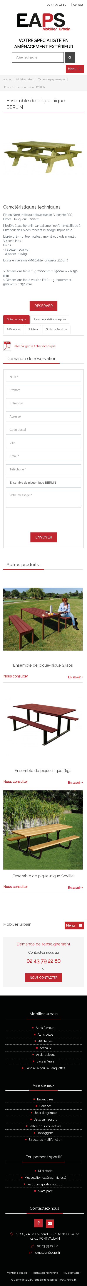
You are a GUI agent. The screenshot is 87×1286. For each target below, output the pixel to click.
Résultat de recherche (45, 1272)
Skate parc (45, 1191)
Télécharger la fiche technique (34, 346)
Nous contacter (43, 977)
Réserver (43, 306)
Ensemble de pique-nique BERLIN (24, 87)
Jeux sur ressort (45, 1119)
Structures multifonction (45, 1139)
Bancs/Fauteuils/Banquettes (45, 1068)
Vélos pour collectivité (45, 1126)
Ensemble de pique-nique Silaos (43, 665)
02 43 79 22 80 (56, 4)
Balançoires (45, 1099)
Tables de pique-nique (51, 79)
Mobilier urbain (25, 79)
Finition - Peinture (56, 329)
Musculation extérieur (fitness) (45, 1177)
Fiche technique (16, 319)
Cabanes (45, 1106)
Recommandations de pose (50, 319)
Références (13, 329)
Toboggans (45, 1133)
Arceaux (45, 1048)
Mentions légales (17, 1272)
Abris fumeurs (45, 1028)
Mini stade (45, 1171)
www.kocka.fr (68, 1279)
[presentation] (39, 519)
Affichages (45, 1041)
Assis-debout (45, 1054)
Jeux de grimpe (45, 1113)
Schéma (33, 329)
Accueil (7, 79)
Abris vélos (45, 1034)
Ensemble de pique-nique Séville (43, 876)
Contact (78, 4)
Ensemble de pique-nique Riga (43, 770)
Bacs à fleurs (45, 1061)
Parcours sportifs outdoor (45, 1184)
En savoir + (75, 677)
